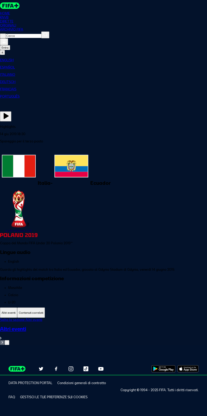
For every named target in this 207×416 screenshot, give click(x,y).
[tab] (8, 312)
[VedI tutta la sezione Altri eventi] (103, 333)
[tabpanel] (103, 331)
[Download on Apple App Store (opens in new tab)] (188, 368)
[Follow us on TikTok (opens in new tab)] (85, 368)
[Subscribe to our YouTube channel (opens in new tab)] (100, 368)
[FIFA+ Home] (10, 5)
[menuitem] (103, 60)
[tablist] (103, 312)
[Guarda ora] (5, 116)
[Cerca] (45, 34)
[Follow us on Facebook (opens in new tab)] (56, 368)
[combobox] (23, 36)
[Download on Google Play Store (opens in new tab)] (163, 368)
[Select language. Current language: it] (2, 52)
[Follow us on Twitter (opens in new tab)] (41, 368)
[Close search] (3, 35)
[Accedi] (4, 41)
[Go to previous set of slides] (2, 342)
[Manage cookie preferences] (54, 397)
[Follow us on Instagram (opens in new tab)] (71, 368)
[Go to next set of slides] (7, 342)
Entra (5, 47)
